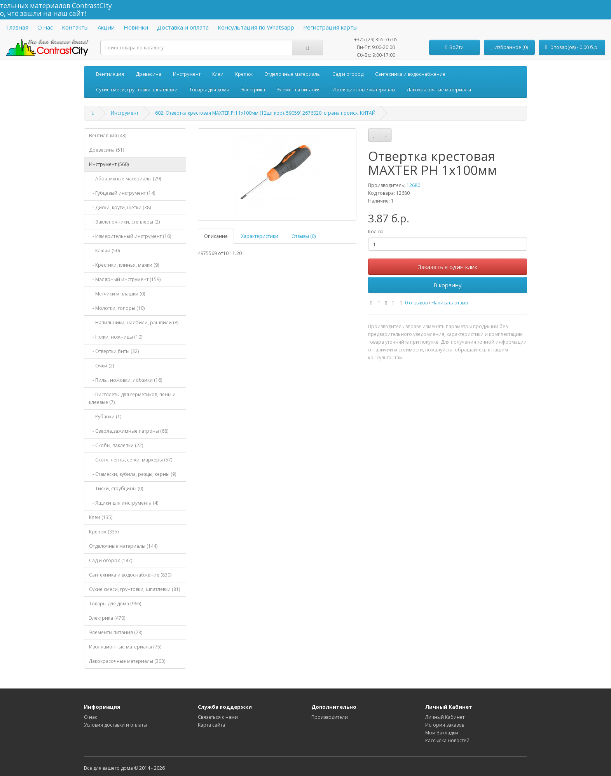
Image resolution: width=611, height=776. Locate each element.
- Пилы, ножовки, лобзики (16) (125, 380)
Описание (216, 236)
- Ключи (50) (104, 250)
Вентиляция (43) (107, 135)
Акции (106, 27)
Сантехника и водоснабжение (410, 74)
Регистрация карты (330, 27)
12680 (413, 185)
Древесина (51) (106, 150)
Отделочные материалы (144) (123, 546)
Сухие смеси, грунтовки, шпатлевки (137, 89)
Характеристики (259, 236)
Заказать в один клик (447, 267)
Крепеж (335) (104, 531)
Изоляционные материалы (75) (125, 646)
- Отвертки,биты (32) (114, 351)
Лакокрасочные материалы (439, 89)
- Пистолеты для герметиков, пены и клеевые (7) (132, 398)
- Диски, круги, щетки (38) (120, 207)
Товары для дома (209, 89)
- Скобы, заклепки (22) (116, 445)
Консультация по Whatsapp (256, 27)
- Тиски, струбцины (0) (116, 488)
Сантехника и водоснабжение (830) (130, 575)
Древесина (148, 74)
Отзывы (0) (304, 236)
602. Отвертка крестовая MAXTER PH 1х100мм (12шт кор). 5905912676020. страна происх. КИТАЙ (265, 113)
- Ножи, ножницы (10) (115, 337)
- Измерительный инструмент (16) (130, 236)
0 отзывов (416, 302)
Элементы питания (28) (115, 632)
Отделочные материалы (292, 74)
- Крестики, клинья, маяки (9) (124, 265)
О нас (45, 27)
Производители (329, 717)
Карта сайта (211, 725)
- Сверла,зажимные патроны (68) (128, 431)
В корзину (447, 285)
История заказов (444, 725)
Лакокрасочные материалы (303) (127, 661)
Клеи (217, 74)
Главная (17, 27)
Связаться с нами (218, 717)
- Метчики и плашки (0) (117, 293)
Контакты (75, 27)
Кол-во (376, 231)
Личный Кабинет (444, 717)
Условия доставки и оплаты (115, 725)
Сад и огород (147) (110, 560)
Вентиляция (110, 74)
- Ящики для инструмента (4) (123, 503)
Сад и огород (347, 74)
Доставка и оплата (183, 27)
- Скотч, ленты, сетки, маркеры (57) (130, 459)
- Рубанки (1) (105, 416)
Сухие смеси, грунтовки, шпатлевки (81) (134, 589)
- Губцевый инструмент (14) (122, 193)
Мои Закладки (441, 732)
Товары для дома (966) (115, 603)
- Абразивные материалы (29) (125, 178)
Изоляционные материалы (363, 89)
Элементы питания (299, 89)
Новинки (136, 27)
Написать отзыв (449, 302)
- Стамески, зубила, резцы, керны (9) (132, 474)
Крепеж (244, 74)
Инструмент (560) (109, 164)
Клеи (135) (100, 517)
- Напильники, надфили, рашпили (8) (133, 322)
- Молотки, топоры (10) (117, 308)
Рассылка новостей (447, 740)
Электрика (253, 89)
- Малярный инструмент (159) (125, 279)
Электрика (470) (107, 618)
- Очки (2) (101, 365)
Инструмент (187, 74)
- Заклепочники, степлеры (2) (124, 221)
